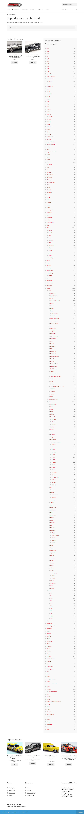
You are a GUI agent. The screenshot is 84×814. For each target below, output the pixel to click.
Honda (48, 187)
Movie (51, 545)
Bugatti (50, 232)
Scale (50, 590)
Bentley (50, 230)
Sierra (53, 464)
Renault (54, 485)
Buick (48, 106)
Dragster (51, 240)
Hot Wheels (49, 192)
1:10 (48, 48)
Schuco (51, 371)
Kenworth (49, 205)
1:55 (48, 68)
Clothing (49, 121)
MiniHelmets (50, 283)
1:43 (48, 66)
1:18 (48, 53)
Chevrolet (49, 114)
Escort (48, 154)
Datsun (50, 237)
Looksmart (49, 220)
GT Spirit (52, 331)
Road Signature (53, 368)
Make (48, 227)
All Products (15, 9)
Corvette (49, 134)
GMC (50, 242)
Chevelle (50, 116)
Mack (48, 225)
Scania (53, 578)
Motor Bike (52, 530)
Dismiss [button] (80, 812)
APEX (48, 84)
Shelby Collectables (54, 374)
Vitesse (52, 394)
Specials (49, 689)
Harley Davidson (50, 174)
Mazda (48, 263)
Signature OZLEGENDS (55, 376)
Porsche (52, 558)
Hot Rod (50, 81)
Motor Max (52, 358)
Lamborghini (50, 210)
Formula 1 (52, 467)
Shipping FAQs (12, 788)
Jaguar (48, 197)
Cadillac (48, 109)
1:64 (48, 71)
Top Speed (52, 389)
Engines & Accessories (52, 152)
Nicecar (53, 316)
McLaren (49, 265)
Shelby (51, 563)
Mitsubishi (49, 285)
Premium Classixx (54, 363)
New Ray (52, 361)
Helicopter (49, 177)
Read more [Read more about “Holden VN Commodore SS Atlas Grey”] (33, 763)
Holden (48, 184)
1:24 (48, 58)
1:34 (48, 63)
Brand (50, 290)
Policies (10, 795)
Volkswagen (53, 583)
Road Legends (53, 366)
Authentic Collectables (55, 300)
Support (32, 9)
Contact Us (40, 9)
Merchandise (50, 270)
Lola (48, 215)
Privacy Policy (12, 793)
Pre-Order (49, 656)
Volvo (51, 585)
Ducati (48, 149)
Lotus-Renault (50, 222)
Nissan (51, 548)
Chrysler (49, 119)
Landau (53, 459)
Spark (51, 381)
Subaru (51, 565)
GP (47, 169)
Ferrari (48, 159)
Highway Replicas (51, 182)
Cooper (48, 129)
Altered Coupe (50, 79)
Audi (48, 89)
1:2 (47, 56)
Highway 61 (49, 179)
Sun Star (52, 384)
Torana (53, 500)
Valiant (52, 580)
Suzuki (53, 542)
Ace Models (49, 73)
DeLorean (49, 139)
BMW (48, 101)
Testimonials (25, 9)
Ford (48, 162)
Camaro (48, 111)
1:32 (48, 61)
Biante (48, 99)
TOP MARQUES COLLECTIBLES (57, 386)
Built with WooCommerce (20, 806)
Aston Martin (50, 86)
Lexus (50, 247)
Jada (48, 195)
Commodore (50, 126)
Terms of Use (12, 790)
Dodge (48, 147)
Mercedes (49, 268)
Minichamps (49, 280)
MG (47, 278)
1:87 (51, 618)
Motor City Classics (54, 356)
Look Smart (49, 217)
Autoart (48, 96)
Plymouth (52, 553)
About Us (47, 9)
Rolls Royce (51, 258)
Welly (51, 396)
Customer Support (31, 793)
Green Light (49, 172)
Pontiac (52, 555)
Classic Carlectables (54, 318)
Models (48, 288)
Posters (50, 275)
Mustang (54, 462)
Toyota (52, 568)
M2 (51, 348)
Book (48, 104)
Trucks (51, 570)
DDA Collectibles (50, 136)
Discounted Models (51, 144)
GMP (48, 167)
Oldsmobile (53, 550)
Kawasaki (49, 202)
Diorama (54, 444)
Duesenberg (53, 439)
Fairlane (50, 164)
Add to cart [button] (14, 62)
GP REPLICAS (55, 313)
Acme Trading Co (50, 76)
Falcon (48, 157)
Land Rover (49, 212)
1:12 (48, 51)
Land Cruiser (51, 245)
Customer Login (30, 795)
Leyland (50, 250)
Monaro (54, 497)
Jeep (48, 200)
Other (48, 643)
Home (8, 9)
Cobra (48, 124)
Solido (51, 379)
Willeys (52, 588)
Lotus (50, 253)
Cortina (48, 131)
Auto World (49, 94)
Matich (48, 260)
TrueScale (52, 391)
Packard (50, 255)
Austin (48, 91)
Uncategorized (50, 714)
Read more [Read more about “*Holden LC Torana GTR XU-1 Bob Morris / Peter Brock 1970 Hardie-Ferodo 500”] (15, 764)
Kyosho (48, 207)
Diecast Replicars (51, 142)
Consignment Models (53, 399)
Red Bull (54, 482)
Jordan (53, 474)
